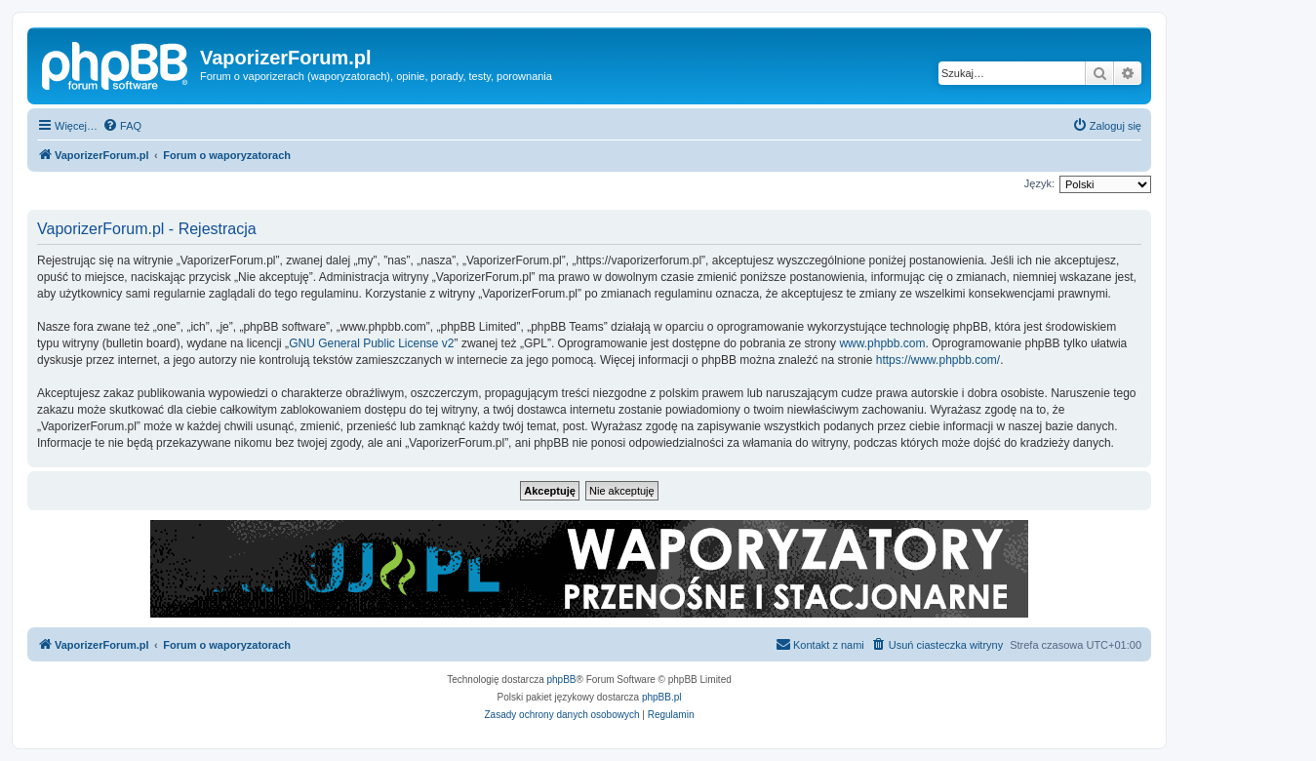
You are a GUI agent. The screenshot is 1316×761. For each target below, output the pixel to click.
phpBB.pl (662, 697)
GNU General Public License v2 (371, 343)
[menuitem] (121, 126)
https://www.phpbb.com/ (938, 360)
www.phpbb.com (882, 343)
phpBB (562, 679)
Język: (1039, 183)
